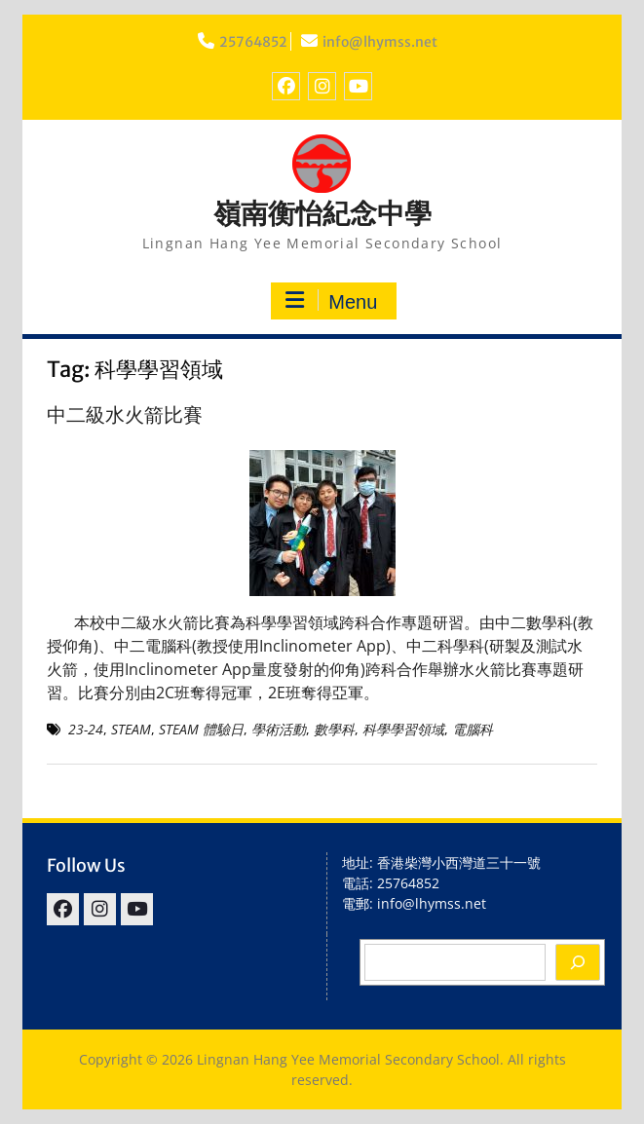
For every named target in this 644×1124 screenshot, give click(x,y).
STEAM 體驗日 (201, 729)
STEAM (131, 729)
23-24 (85, 729)
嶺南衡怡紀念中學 (322, 213)
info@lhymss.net (379, 42)
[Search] (577, 962)
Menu (331, 301)
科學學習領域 (403, 729)
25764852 (253, 42)
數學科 (334, 729)
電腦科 (472, 729)
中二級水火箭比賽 (125, 414)
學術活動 (278, 729)
